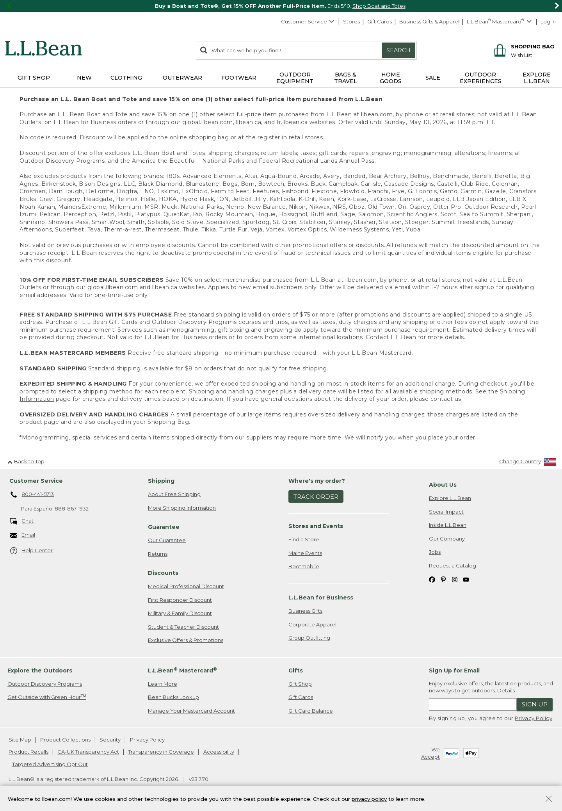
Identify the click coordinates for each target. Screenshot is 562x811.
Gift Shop (300, 684)
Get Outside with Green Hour (46, 697)
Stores (351, 21)
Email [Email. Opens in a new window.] (23, 535)
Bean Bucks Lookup (173, 697)
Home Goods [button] (391, 78)
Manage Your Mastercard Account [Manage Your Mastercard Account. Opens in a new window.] (191, 711)
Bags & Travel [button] (345, 78)
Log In (548, 21)
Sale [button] (432, 77)
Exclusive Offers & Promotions (185, 640)
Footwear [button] (238, 77)
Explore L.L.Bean (450, 498)
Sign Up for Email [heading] (454, 670)
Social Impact (446, 512)
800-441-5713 (32, 495)
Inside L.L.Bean (447, 525)
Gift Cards (379, 21)
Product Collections (65, 739)
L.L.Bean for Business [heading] (320, 597)
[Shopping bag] (522, 46)
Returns (157, 554)
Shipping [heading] (161, 480)
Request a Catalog (452, 565)
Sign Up (535, 704)
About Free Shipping (174, 494)
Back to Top (25, 461)
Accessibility (218, 752)
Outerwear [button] (182, 77)
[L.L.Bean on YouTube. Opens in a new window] (466, 579)
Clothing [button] (126, 77)
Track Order (315, 496)
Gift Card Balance (310, 711)
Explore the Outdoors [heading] (39, 670)
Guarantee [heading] (164, 526)
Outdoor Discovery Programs (44, 684)
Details (506, 690)
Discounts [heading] (163, 572)
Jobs (435, 552)
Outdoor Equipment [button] (294, 78)
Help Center (31, 551)
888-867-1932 (72, 508)
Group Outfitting (309, 638)
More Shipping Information (182, 508)
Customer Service (308, 21)
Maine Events (305, 553)
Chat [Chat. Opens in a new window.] (22, 521)
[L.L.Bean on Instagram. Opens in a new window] (455, 579)
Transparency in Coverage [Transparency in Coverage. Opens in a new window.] (161, 752)
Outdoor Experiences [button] (481, 78)
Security (110, 739)
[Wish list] (532, 55)
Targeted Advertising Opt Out (50, 764)
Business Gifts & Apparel (429, 21)
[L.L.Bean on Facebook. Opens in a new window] (432, 579)
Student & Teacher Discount (183, 627)
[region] (281, 6)
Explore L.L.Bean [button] (537, 78)
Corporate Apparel (312, 624)
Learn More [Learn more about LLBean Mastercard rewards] (162, 684)
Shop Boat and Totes (378, 6)
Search (398, 50)
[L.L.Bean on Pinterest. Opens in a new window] (443, 579)
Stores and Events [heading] (315, 526)
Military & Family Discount (180, 613)
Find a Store (303, 539)
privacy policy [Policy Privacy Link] (369, 798)
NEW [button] (84, 77)
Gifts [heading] (295, 670)
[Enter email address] (473, 704)
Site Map (20, 739)
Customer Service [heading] (36, 480)
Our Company (447, 538)
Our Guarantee (167, 540)
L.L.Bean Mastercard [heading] (182, 670)
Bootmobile (303, 566)
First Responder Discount (180, 600)
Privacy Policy (533, 718)
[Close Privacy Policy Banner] (548, 799)
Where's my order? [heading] (316, 480)
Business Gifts (305, 611)
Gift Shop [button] (34, 77)
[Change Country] (528, 463)
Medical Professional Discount (186, 586)
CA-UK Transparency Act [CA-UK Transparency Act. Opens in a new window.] (88, 752)
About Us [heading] (443, 484)
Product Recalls (28, 752)
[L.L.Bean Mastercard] (500, 21)
